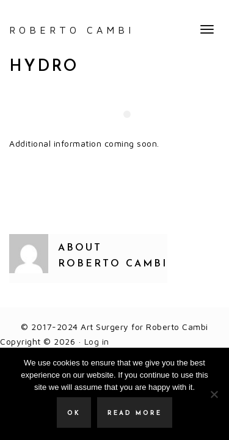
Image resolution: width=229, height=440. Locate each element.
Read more (134, 413)
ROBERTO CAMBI (71, 29)
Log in (96, 341)
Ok (74, 413)
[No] (214, 394)
